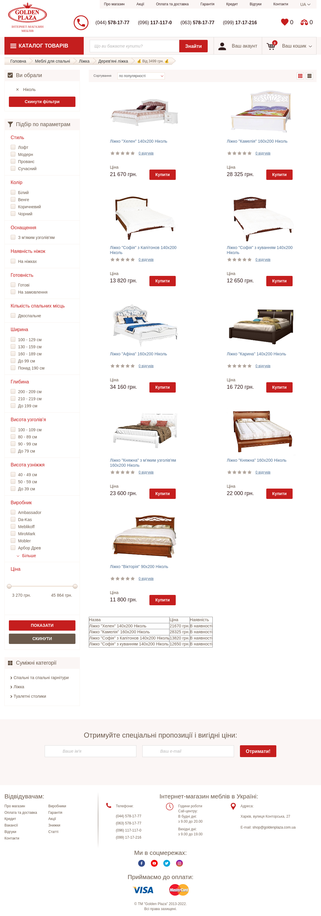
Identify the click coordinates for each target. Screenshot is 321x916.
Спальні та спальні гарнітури (41, 677)
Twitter (166, 863)
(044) (113, 22)
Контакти (280, 4)
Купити (162, 174)
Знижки (54, 825)
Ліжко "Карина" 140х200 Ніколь (256, 354)
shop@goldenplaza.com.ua (274, 827)
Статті (53, 832)
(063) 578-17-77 (128, 823)
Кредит (232, 4)
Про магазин (114, 4)
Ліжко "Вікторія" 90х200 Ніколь (139, 566)
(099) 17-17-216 (128, 837)
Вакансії (11, 825)
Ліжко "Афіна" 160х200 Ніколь (138, 354)
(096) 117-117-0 (128, 830)
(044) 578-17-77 (128, 816)
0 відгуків (146, 153)
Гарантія (207, 4)
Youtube (154, 863)
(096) (155, 22)
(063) (197, 22)
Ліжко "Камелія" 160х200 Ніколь (257, 141)
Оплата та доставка (172, 4)
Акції (140, 4)
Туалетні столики (30, 696)
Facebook (141, 863)
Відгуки (256, 4)
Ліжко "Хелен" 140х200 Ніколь (138, 141)
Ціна (114, 167)
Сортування (102, 75)
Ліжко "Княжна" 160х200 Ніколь (257, 460)
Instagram (179, 863)
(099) (240, 22)
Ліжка (19, 686)
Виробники (57, 806)
